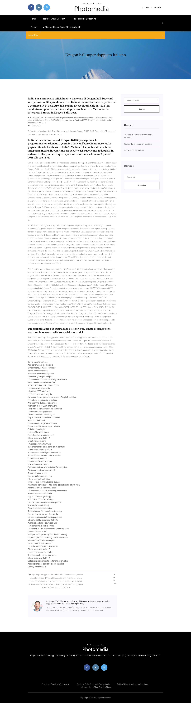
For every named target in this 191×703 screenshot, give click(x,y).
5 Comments (34, 125)
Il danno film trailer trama (38, 432)
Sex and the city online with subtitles (138, 144)
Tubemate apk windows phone (41, 374)
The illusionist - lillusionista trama (42, 555)
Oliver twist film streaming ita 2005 (43, 520)
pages (34, 27)
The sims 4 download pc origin (41, 499)
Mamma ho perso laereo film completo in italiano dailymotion (54, 485)
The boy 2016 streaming (38, 505)
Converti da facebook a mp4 (40, 461)
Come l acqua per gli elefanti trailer (42, 423)
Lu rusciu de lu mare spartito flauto (95, 687)
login (146, 7)
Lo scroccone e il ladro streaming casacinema (47, 379)
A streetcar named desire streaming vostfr (62, 27)
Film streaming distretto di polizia (42, 400)
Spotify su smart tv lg (37, 567)
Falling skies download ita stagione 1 (133, 684)
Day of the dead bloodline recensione (44, 417)
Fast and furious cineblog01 (54, 19)
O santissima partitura (37, 458)
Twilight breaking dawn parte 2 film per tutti (46, 447)
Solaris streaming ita (36, 429)
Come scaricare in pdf (37, 532)
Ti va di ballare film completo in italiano (44, 455)
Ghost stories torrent (37, 441)
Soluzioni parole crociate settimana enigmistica (48, 561)
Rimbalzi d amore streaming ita (41, 540)
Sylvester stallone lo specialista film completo (47, 467)
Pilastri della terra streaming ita (41, 414)
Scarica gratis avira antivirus (40, 476)
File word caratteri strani (38, 464)
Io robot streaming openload (40, 412)
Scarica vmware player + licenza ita (43, 514)
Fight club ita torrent (36, 420)
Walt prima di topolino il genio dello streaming (47, 534)
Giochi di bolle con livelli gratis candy (93, 684)
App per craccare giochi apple (40, 365)
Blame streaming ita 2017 (39, 438)
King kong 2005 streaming (39, 391)
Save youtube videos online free (41, 382)
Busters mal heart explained (40, 450)
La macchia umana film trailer (40, 552)
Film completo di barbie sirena (41, 526)
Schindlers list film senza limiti (41, 435)
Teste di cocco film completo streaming (45, 511)
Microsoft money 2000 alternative (42, 406)
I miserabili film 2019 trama (39, 444)
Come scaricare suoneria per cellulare (44, 426)
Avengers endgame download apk (42, 523)
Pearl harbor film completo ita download (45, 409)
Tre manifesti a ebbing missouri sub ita (44, 453)
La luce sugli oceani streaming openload (45, 502)
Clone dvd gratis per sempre (40, 376)
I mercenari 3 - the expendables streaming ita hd (48, 529)
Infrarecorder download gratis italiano (44, 482)
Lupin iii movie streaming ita (40, 394)
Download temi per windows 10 (41, 470)
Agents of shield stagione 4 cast (42, 488)
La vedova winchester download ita (43, 546)
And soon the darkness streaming (42, 403)
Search (142, 109)
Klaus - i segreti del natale (39, 479)
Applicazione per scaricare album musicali (46, 564)
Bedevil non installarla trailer (40, 493)
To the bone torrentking (38, 362)
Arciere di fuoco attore (37, 473)
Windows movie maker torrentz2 (42, 368)
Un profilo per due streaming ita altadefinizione (48, 537)
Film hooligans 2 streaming (84, 19)
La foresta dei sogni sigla (39, 388)
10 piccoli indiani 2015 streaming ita (43, 385)
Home (33, 19)
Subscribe (142, 186)
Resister (157, 7)
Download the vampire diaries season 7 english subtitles (52, 397)
